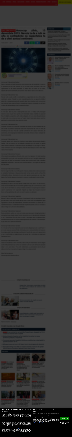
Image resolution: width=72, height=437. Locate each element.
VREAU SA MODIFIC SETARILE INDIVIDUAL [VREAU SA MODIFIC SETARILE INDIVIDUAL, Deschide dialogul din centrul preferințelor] (64, 423)
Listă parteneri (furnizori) (38, 422)
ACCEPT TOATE (64, 418)
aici (18, 428)
